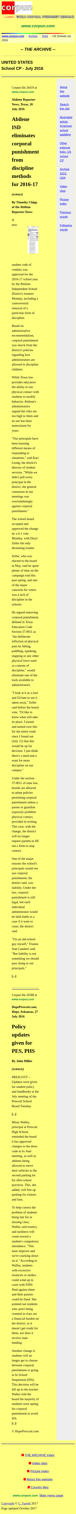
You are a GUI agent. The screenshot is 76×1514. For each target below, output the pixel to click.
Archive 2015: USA (64, 173)
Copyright (7, 1503)
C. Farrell (24, 1503)
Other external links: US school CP (65, 152)
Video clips (39, 1463)
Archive (33, 36)
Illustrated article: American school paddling (66, 126)
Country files (40, 1487)
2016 (45, 36)
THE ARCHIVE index (39, 1455)
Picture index (39, 1471)
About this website (39, 1479)
